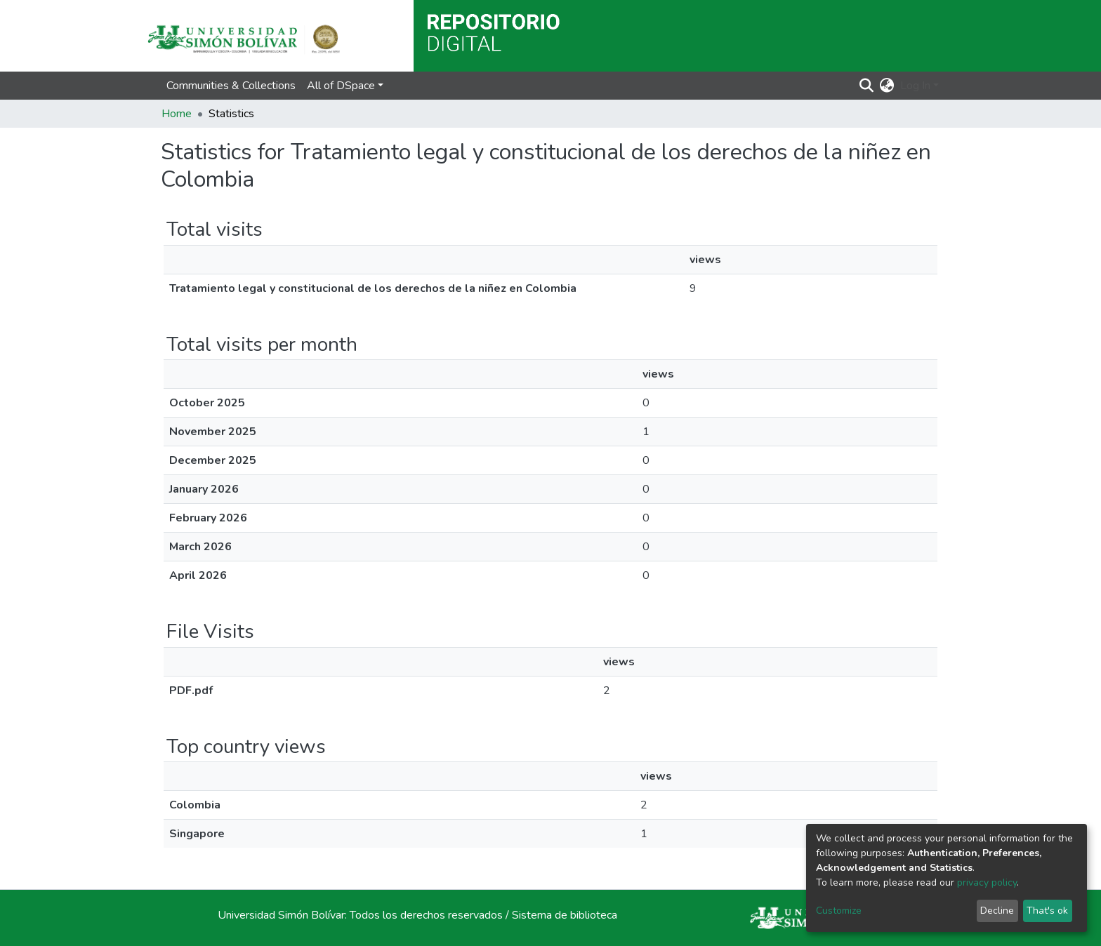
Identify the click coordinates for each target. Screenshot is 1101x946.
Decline (997, 910)
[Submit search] (867, 85)
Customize (839, 910)
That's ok (1047, 910)
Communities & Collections (231, 85)
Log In (915, 85)
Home (176, 113)
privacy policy (987, 882)
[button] (887, 85)
